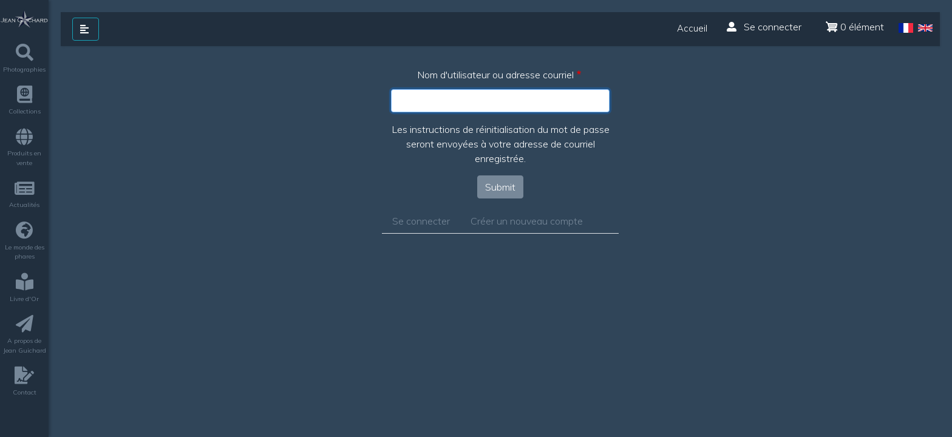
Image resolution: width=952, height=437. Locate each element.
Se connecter (764, 27)
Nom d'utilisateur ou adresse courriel (495, 75)
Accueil (692, 28)
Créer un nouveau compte (527, 221)
